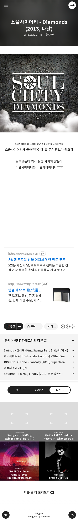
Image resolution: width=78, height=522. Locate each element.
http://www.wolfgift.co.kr (24, 284)
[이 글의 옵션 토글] (20, 326)
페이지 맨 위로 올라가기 (72, 515)
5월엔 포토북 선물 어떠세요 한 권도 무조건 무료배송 (38, 260)
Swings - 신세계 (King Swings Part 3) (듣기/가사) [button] (19, 421)
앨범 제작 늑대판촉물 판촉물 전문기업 (25, 290)
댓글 (18, 390)
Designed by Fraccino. (39, 516)
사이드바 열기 (6, 5)
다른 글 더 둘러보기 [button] (37, 492)
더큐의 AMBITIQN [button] (58, 461)
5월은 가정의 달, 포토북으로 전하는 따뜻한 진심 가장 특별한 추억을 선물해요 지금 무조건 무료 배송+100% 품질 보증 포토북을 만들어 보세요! (38, 267)
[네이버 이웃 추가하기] (51, 326)
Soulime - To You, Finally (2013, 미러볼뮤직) (33, 374)
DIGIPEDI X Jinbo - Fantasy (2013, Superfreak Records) (39, 362)
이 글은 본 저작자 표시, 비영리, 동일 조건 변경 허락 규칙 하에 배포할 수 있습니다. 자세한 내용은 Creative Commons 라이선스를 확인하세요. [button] (67, 326)
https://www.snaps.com (23, 253)
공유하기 (38, 390)
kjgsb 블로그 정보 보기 (72, 5)
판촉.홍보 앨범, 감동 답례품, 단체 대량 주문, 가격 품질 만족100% (25, 298)
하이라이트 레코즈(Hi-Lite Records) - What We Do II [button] (58, 421)
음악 (7, 341)
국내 (17, 341)
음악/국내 (50, 34)
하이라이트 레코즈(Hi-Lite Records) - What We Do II (38, 356)
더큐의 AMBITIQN (15, 368)
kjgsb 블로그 (6, 515)
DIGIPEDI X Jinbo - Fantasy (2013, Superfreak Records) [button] (19, 461)
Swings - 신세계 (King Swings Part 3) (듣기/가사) (36, 350)
